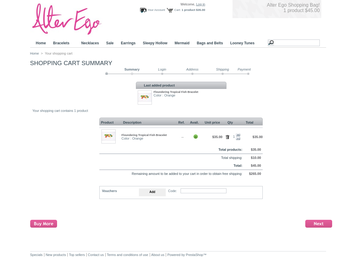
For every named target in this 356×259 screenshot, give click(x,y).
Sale (110, 43)
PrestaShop (194, 255)
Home (41, 43)
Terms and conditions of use (127, 255)
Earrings (128, 43)
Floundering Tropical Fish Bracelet (176, 91)
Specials (36, 255)
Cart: (177, 9)
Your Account (156, 9)
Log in (200, 4)
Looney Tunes (243, 43)
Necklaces (90, 43)
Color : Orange (164, 95)
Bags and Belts (210, 43)
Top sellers (77, 255)
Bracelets (62, 43)
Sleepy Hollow (155, 43)
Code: (172, 191)
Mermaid (182, 43)
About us (157, 255)
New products (56, 255)
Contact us (96, 255)
